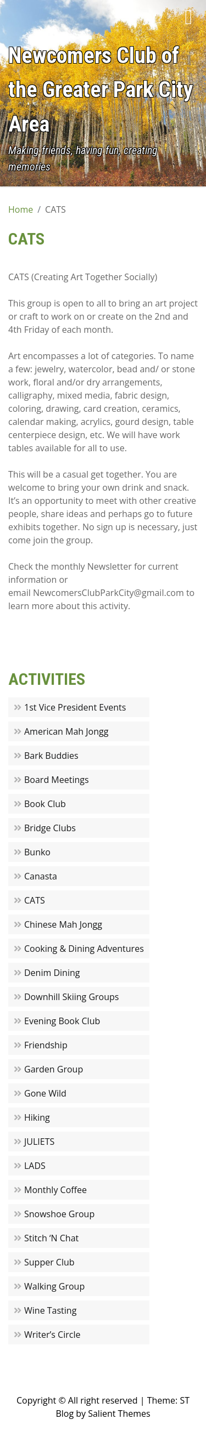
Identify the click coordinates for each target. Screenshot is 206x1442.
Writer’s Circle (52, 1335)
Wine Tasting (50, 1310)
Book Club (45, 804)
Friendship (46, 1045)
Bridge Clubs (50, 828)
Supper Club (49, 1262)
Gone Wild (45, 1093)
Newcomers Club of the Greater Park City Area (100, 90)
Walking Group (54, 1286)
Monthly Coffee (55, 1190)
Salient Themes (119, 1413)
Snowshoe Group (59, 1214)
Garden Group (53, 1069)
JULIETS (39, 1142)
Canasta (40, 876)
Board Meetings (56, 780)
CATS (34, 900)
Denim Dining (52, 973)
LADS (35, 1166)
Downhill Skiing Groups (71, 997)
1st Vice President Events (75, 707)
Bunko (37, 852)
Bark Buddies (51, 756)
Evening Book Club (62, 1021)
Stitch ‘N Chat (51, 1238)
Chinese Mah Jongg (63, 924)
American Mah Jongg (66, 731)
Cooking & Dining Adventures (84, 949)
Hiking (37, 1117)
